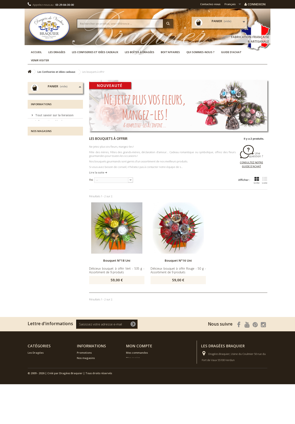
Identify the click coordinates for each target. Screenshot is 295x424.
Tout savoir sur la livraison (54, 155)
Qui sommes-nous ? (200, 52)
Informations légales (49, 162)
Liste (264, 180)
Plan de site (84, 395)
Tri (91, 180)
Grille (257, 180)
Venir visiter (40, 60)
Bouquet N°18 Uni (116, 260)
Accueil (36, 52)
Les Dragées (56, 52)
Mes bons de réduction (141, 374)
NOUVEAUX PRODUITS (42, 368)
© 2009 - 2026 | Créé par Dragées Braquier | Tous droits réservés (70, 413)
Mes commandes (137, 352)
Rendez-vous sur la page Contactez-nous (242, 375)
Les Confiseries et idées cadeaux (95, 52)
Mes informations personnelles (146, 368)
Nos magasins (45, 180)
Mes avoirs (133, 358)
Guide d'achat (231, 52)
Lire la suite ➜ (98, 172)
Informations (41, 146)
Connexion (255, 4)
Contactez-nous (210, 4)
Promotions (84, 352)
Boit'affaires (170, 52)
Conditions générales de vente (56, 174)
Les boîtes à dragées (139, 52)
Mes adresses (135, 363)
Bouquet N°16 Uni (178, 260)
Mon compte (139, 345)
